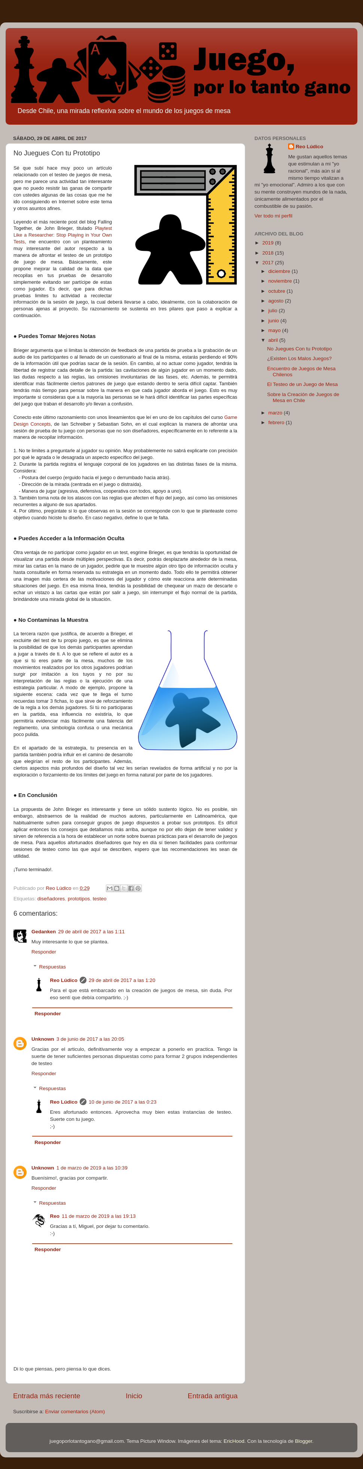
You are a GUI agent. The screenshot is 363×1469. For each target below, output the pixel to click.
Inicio (134, 1396)
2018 (268, 253)
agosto (276, 301)
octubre (277, 291)
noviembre (280, 281)
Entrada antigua (213, 1396)
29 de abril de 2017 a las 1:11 (91, 931)
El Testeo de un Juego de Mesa (302, 384)
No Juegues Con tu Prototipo (299, 349)
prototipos (79, 898)
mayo (275, 330)
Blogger (303, 1441)
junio (274, 320)
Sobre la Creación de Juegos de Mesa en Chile (303, 397)
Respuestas (52, 967)
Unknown (42, 1039)
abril (273, 340)
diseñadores (51, 898)
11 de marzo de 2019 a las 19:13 (98, 1216)
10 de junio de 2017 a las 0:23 (122, 1102)
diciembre (280, 271)
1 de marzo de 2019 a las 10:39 (92, 1168)
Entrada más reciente (46, 1396)
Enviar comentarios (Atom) (75, 1411)
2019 (268, 243)
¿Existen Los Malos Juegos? (299, 358)
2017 (268, 262)
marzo (276, 413)
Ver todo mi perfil (273, 216)
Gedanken (43, 931)
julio (273, 310)
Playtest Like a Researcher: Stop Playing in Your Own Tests (62, 234)
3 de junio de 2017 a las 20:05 (90, 1039)
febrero (277, 422)
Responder (43, 952)
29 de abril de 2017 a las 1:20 (122, 980)
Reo (55, 1216)
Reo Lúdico (64, 980)
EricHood (234, 1441)
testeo (100, 898)
